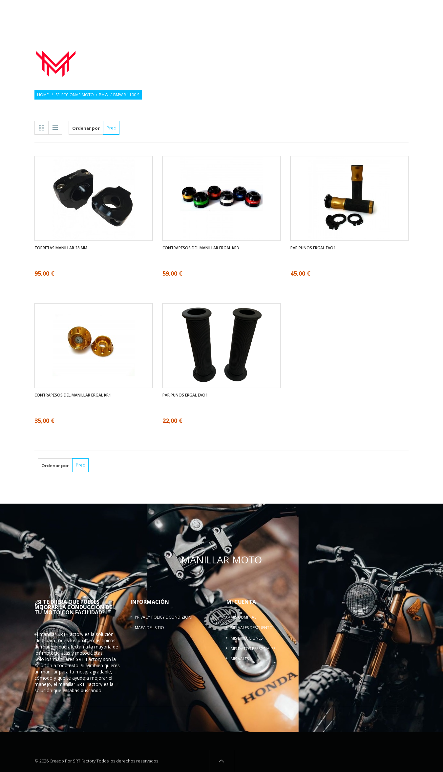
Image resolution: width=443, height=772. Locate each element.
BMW (103, 95)
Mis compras (243, 617)
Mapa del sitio (149, 627)
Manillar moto (197, 50)
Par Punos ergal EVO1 (313, 248)
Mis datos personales (253, 648)
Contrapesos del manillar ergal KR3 (200, 248)
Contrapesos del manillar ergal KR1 (72, 395)
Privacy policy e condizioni (163, 617)
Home (43, 95)
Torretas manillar (377, 50)
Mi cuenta (241, 601)
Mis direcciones (247, 638)
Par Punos (243, 50)
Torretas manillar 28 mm (60, 248)
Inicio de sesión (394, 9)
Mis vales (240, 659)
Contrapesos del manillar (304, 50)
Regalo (363, 9)
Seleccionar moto (74, 95)
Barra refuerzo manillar (376, 58)
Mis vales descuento (252, 627)
